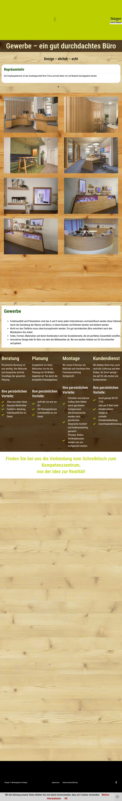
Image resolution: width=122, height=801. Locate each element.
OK (66, 798)
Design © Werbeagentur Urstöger (16, 783)
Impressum (55, 783)
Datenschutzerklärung (70, 783)
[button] (54, 19)
